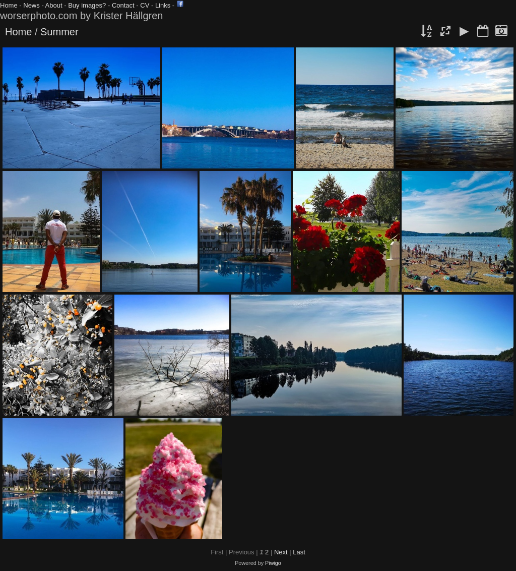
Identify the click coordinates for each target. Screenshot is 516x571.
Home (9, 5)
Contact (123, 5)
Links (162, 5)
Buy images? (87, 5)
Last (299, 552)
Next (281, 552)
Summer (59, 31)
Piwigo (273, 563)
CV (144, 5)
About (53, 5)
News (31, 5)
